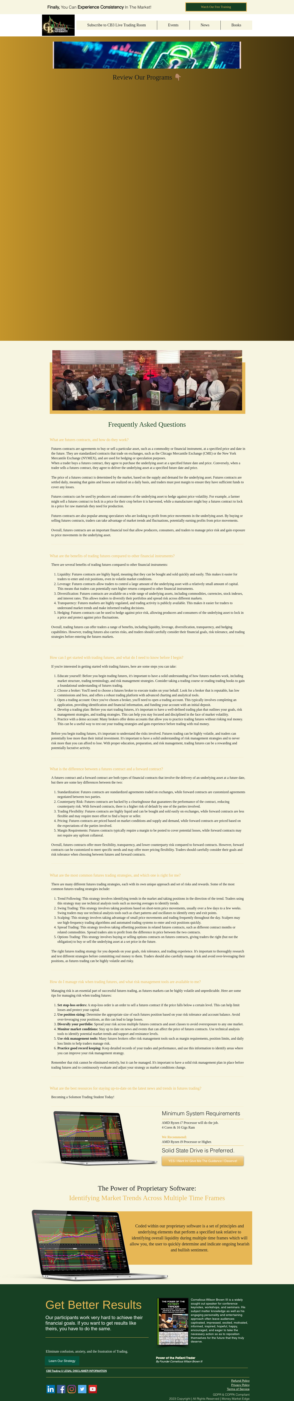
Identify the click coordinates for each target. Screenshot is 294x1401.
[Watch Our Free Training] (216, 7)
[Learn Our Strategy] (62, 1360)
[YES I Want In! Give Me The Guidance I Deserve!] (203, 1161)
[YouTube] (93, 1389)
